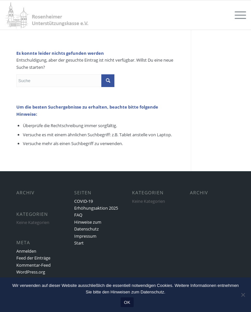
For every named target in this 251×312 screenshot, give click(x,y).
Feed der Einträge (33, 258)
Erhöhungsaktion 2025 (96, 208)
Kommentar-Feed (33, 265)
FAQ (78, 215)
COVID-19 (83, 201)
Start (79, 243)
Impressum (85, 236)
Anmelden (26, 251)
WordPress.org (30, 272)
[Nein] (243, 294)
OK (127, 302)
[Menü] (237, 15)
